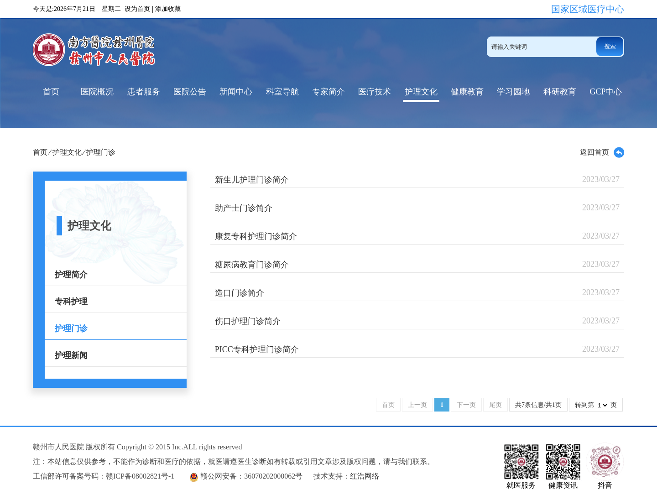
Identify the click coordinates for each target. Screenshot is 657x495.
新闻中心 (235, 91)
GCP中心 (605, 91)
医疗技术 (374, 91)
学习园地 (513, 91)
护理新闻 (71, 355)
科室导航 (282, 91)
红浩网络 (364, 476)
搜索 (610, 46)
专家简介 (328, 91)
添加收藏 (168, 8)
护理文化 (421, 91)
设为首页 (137, 8)
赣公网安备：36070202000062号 (251, 476)
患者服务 (143, 91)
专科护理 (71, 301)
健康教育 (467, 91)
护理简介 (71, 274)
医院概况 (97, 91)
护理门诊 (100, 152)
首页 (51, 91)
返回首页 (602, 152)
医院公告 (189, 91)
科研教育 (559, 91)
